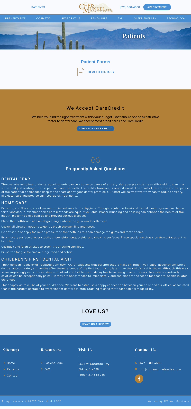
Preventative (15, 18)
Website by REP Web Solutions (168, 404)
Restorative (70, 18)
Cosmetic (43, 18)
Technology (176, 18)
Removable (99, 18)
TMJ (121, 18)
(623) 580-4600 (130, 7)
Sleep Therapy (145, 18)
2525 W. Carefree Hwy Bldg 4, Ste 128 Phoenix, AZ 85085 (94, 372)
